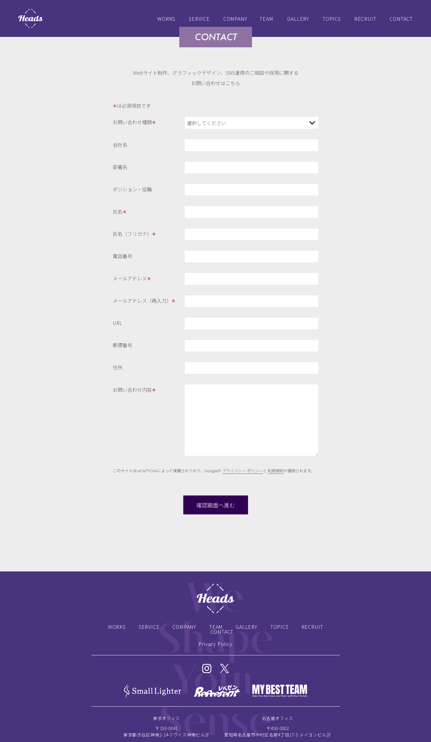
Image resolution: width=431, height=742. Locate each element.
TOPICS (332, 18)
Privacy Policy (215, 643)
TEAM (266, 18)
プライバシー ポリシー (242, 471)
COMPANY (235, 18)
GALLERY (298, 18)
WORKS (166, 18)
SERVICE (199, 18)
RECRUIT (365, 18)
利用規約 (275, 471)
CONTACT (401, 18)
